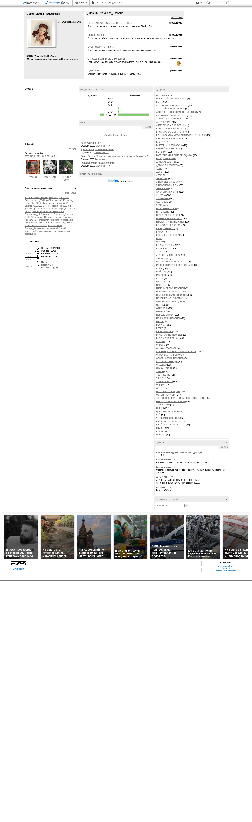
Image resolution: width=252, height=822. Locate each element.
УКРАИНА (161, 378)
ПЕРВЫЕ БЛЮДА (164, 315)
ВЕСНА (159, 142)
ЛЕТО (159, 252)
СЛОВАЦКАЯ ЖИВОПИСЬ (169, 355)
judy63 (64, 208)
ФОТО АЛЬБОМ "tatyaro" (168, 391)
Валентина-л (47, 214)
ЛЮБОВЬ (161, 258)
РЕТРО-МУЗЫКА (164, 331)
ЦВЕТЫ (160, 408)
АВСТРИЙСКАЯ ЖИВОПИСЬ (170, 108)
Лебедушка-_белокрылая (37, 220)
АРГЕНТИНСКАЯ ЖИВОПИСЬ (171, 125)
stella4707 (47, 211)
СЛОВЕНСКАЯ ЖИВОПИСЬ (170, 358)
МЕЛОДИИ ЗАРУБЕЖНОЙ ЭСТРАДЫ (174, 265)
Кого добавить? (49, 156)
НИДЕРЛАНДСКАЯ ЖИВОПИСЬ (172, 295)
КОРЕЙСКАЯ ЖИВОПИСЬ (169, 235)
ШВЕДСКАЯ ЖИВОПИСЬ (168, 421)
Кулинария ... (95, 70)
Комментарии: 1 (102, 152)
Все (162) (147, 127)
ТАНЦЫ (160, 371)
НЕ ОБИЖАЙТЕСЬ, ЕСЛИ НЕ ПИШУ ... (110, 23)
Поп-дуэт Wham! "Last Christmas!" (98, 163)
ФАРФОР (160, 385)
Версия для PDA (225, 566)
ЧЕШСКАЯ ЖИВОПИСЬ (168, 418)
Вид (202, 3)
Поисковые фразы (50, 267)
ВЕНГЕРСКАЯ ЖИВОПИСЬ (169, 138)
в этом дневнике (126, 181)
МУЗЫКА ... (162, 487)
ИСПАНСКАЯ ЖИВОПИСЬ (169, 218)
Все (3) (72, 148)
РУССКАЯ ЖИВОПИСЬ (167, 338)
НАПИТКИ (161, 285)
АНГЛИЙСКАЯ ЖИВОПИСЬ (169, 118)
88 (170, 23)
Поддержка (197, 3)
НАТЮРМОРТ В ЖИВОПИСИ (170, 288)
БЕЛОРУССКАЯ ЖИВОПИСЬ (170, 128)
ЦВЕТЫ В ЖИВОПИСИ (167, 411)
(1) (200, 452)
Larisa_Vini (38, 200)
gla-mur (49, 208)
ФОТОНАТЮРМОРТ (166, 395)
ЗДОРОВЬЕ (162, 202)
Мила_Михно (37, 222)
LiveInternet (30, 3)
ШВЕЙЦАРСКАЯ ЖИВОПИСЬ (170, 425)
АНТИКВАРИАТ (163, 122)
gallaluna (29, 208)
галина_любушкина (34, 231)
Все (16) (224, 447)
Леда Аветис (50, 177)
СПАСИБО (161, 365)
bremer (47, 206)
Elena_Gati (64, 197)
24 (170, 35)
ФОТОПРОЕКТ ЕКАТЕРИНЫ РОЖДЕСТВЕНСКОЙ (180, 398)
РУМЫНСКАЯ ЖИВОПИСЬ (169, 335)
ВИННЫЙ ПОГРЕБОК (166, 148)
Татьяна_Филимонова (35, 228)
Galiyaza (29, 200)
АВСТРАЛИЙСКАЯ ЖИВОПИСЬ (171, 105)
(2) (172, 477)
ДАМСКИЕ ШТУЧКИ (166, 162)
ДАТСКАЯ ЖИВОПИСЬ (167, 165)
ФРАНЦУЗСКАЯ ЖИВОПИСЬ (170, 401)
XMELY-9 (39, 206)
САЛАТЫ (160, 341)
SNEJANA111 (61, 203)
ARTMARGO (31, 197)
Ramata (50, 203)
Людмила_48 (56, 220)
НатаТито (49, 222)
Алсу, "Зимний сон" (91, 143)
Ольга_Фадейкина (63, 222)
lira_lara (72, 208)
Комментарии (53, 14)
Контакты (225, 568)
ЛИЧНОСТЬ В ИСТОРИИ (168, 255)
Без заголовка (96, 34)
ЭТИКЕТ (160, 428)
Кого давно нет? (32, 156)
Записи (31, 14)
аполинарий (52, 228)
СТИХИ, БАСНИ (164, 368)
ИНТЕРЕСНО (162, 212)
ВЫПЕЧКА (161, 152)
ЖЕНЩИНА (161, 178)
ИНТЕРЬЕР (162, 95)
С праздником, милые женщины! (106, 58)
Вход (66, 2)
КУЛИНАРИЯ (162, 248)
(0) (174, 460)
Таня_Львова (40, 225)
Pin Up (159, 102)
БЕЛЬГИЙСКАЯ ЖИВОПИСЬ (170, 132)
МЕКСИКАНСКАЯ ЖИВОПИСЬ (171, 262)
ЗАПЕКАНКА (162, 198)
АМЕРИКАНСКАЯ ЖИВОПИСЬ (171, 115)
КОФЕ (159, 238)
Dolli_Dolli (53, 197)
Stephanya (30, 206)
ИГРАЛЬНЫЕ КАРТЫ (166, 208)
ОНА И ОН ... (162, 477)
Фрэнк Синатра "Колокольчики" (97, 149)
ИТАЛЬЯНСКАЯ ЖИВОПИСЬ (170, 222)
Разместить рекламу (226, 570)
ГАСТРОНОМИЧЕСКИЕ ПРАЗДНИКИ (174, 155)
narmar (28, 211)
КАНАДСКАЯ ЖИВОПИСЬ (169, 225)
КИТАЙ (159, 232)
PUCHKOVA (41, 203)
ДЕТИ (159, 175)
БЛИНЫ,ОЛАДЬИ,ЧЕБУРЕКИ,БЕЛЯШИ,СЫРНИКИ (181, 135)
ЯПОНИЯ (161, 434)
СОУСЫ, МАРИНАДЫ (167, 361)
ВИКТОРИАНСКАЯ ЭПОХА (169, 145)
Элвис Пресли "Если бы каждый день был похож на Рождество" (114, 156)
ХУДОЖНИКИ (163, 405)
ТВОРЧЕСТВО (163, 375)
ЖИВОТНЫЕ (162, 188)
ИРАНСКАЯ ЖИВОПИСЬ (168, 215)
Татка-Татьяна (55, 225)
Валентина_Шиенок (63, 214)
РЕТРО (159, 328)
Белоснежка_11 (32, 214)
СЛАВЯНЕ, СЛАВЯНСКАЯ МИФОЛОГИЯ (176, 351)
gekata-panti (39, 208)
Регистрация (54, 2)
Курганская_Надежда (42, 217)
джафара (48, 231)
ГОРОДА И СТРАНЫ (166, 158)
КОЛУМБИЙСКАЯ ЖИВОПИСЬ (171, 99)
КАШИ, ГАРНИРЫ (165, 228)
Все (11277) (177, 17)
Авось (98, 2)
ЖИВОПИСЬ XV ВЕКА (167, 182)
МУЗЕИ (159, 278)
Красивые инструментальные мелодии (176, 452)
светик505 (67, 231)
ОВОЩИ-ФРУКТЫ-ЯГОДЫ (169, 301)
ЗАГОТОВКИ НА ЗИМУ (167, 192)
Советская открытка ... (101, 46)
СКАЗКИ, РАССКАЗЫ (166, 348)
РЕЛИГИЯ (161, 325)
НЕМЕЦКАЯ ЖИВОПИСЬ (168, 291)
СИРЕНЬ (160, 345)
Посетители (47, 265)
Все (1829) (70, 193)
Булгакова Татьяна (59, 22)
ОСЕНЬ (160, 305)
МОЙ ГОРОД (162, 271)
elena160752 (65, 206)
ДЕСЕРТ (160, 172)
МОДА (159, 268)
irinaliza (57, 208)
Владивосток (54, 59)
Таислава (29, 225)
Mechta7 (59, 200)
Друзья (40, 14)
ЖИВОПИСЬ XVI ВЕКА (167, 185)
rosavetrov (37, 211)
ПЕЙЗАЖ (160, 311)
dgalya (55, 206)
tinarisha (33, 177)
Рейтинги (83, 2)
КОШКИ (160, 242)
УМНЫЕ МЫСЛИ (164, 381)
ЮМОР (159, 431)
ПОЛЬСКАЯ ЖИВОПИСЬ (168, 318)
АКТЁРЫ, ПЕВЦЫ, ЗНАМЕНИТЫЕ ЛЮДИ (176, 112)
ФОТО (159, 388)
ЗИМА (159, 205)
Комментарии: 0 (103, 146)
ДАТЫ (159, 168)
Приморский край (69, 59)
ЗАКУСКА (161, 195)
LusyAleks (49, 200)
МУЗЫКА (160, 281)
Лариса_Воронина (63, 217)
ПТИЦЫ (160, 321)
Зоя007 (28, 217)
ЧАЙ (158, 415)
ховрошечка (30, 234)
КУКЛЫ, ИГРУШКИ (165, 245)
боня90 (62, 228)
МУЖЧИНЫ (162, 275)
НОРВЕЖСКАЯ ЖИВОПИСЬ (170, 298)
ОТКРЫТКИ (162, 308)
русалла (58, 231)
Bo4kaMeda (42, 197)
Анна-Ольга (58, 211)
